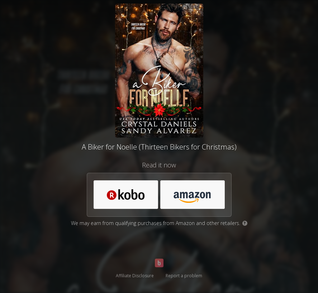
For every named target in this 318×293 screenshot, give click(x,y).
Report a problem (184, 276)
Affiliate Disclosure (135, 276)
